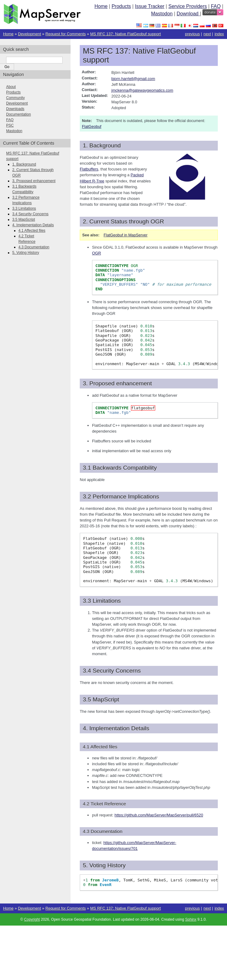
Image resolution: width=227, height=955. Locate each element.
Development (29, 34)
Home (101, 6)
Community (15, 98)
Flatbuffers (89, 169)
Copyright (32, 919)
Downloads (15, 109)
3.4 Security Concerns (30, 214)
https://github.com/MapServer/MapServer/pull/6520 (158, 815)
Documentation (18, 114)
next (207, 34)
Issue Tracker (149, 6)
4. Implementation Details (33, 225)
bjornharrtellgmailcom (133, 78)
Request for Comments (65, 34)
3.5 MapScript (23, 219)
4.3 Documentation (33, 247)
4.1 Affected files (31, 230)
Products (121, 6)
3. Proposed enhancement (34, 181)
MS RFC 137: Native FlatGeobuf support (125, 34)
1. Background (24, 164)
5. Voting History (25, 252)
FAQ (216, 6)
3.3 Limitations (24, 208)
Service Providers (187, 6)
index (219, 34)
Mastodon (161, 13)
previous (192, 34)
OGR (96, 253)
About (11, 87)
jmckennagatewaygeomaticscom (142, 90)
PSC (10, 125)
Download (188, 13)
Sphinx (191, 919)
